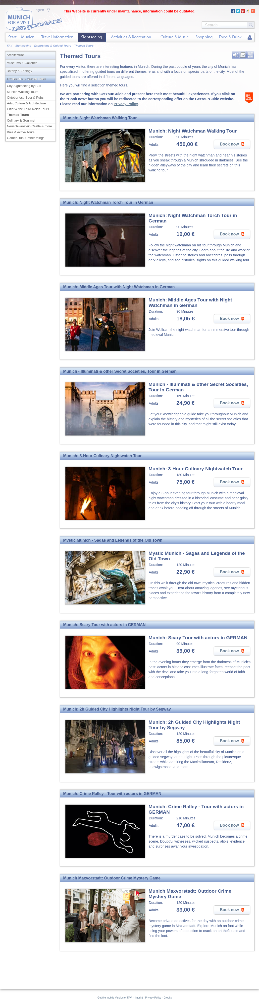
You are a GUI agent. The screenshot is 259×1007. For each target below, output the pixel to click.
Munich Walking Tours (22, 92)
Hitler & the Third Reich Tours (28, 109)
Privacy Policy (126, 104)
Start (12, 37)
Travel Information (57, 37)
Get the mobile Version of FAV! (115, 997)
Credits (168, 997)
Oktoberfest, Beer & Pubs (25, 97)
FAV (9, 45)
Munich (27, 37)
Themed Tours (18, 115)
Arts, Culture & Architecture (26, 103)
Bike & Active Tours (21, 132)
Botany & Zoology (19, 71)
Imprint (139, 997)
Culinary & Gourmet (21, 120)
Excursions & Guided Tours (26, 79)
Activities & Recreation (131, 37)
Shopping (204, 37)
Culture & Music (174, 37)
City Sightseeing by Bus (24, 86)
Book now (233, 144)
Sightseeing (91, 37)
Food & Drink (230, 37)
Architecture (15, 55)
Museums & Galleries (22, 63)
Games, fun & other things (25, 138)
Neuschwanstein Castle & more (29, 126)
